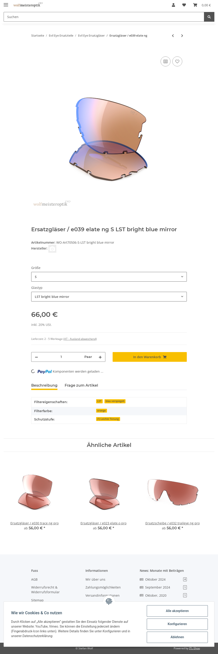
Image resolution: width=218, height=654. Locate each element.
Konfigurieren (177, 624)
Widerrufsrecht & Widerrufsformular (45, 589)
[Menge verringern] (36, 357)
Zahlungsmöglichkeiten (103, 587)
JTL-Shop (194, 648)
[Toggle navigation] (6, 3)
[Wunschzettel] (184, 4)
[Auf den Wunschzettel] (177, 61)
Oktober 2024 (163, 579)
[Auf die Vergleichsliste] (166, 61)
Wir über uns (95, 579)
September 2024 (163, 587)
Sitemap (37, 600)
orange (101, 410)
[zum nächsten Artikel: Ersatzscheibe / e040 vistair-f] (182, 35)
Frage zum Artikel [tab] (81, 385)
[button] (173, 4)
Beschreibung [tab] (44, 385)
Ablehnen (177, 637)
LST (99, 401)
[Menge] (61, 357)
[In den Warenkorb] (34, 50)
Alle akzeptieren (177, 611)
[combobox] (109, 277)
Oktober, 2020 (163, 595)
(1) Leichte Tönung (108, 418)
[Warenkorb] (202, 4)
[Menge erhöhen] (100, 357)
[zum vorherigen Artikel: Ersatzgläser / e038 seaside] (173, 35)
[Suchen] (104, 17)
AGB (34, 579)
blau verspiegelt (115, 401)
